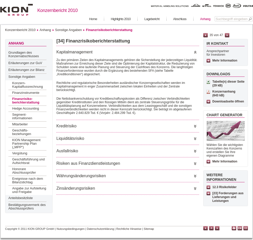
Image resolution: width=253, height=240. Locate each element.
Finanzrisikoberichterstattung (109, 30)
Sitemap (149, 228)
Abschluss (179, 19)
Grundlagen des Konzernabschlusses (23, 54)
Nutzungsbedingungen (71, 228)
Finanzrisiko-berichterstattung (25, 100)
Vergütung (19, 153)
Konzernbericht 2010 (20, 30)
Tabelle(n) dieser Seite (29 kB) (228, 83)
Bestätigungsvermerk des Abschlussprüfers (27, 206)
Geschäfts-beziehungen (21, 132)
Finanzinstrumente (25, 93)
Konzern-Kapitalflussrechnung (27, 84)
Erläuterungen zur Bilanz (26, 70)
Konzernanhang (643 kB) (223, 93)
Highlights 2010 (121, 19)
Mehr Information (224, 60)
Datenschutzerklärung (100, 228)
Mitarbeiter (20, 124)
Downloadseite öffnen (228, 101)
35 (211, 35)
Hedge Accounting (25, 108)
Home (93, 19)
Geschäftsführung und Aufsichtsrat (28, 161)
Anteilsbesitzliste (20, 198)
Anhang (205, 19)
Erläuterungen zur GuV (25, 63)
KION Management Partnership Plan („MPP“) (26, 143)
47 (221, 35)
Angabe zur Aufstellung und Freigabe (29, 190)
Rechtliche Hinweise (128, 228)
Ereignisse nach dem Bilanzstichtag (27, 180)
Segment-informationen (22, 116)
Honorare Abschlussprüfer (24, 170)
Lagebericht (151, 19)
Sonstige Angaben (68, 30)
